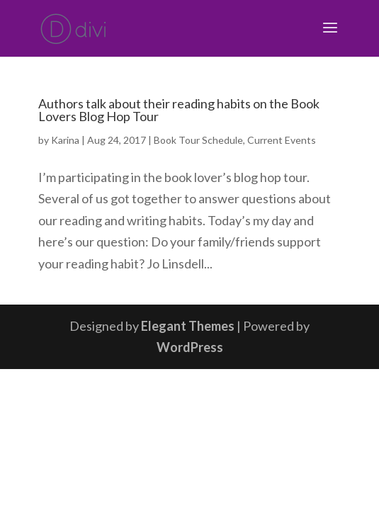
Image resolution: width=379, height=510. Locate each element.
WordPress (190, 347)
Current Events (281, 140)
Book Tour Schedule (198, 140)
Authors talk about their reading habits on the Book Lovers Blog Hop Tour (178, 110)
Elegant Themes (187, 326)
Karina (65, 140)
